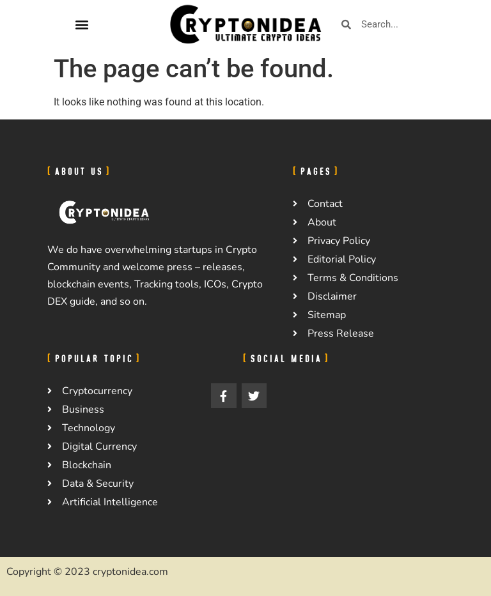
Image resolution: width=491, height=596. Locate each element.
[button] (81, 24)
